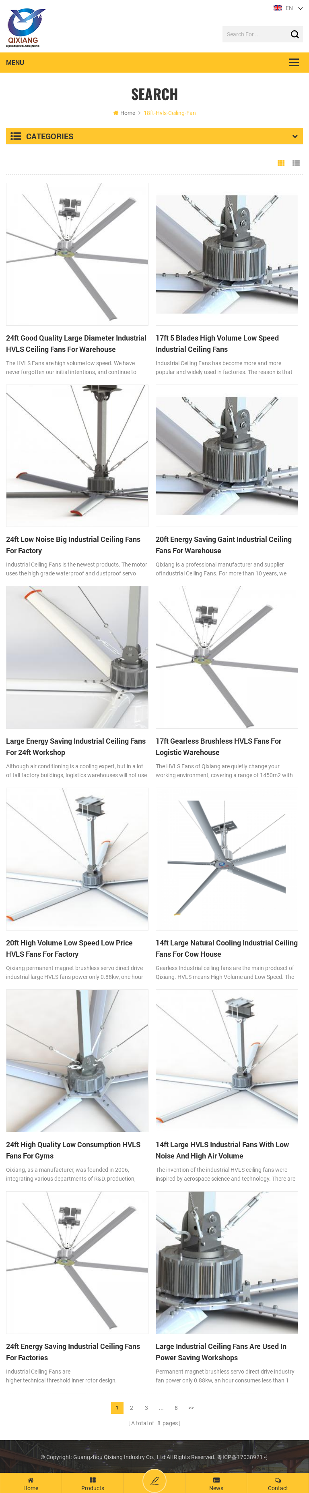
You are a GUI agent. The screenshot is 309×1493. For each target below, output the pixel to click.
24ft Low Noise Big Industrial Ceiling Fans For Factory (73, 545)
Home (124, 113)
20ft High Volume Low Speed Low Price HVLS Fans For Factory (69, 948)
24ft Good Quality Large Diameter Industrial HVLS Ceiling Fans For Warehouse (76, 343)
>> (191, 1407)
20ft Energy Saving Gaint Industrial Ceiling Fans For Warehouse (224, 545)
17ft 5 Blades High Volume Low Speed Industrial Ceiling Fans (217, 343)
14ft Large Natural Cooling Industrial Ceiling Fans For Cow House (227, 948)
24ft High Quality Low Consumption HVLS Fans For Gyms (73, 1150)
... (161, 1407)
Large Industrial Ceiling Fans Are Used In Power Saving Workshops (221, 1351)
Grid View (281, 163)
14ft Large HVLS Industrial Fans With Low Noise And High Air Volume (222, 1150)
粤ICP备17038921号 (242, 1456)
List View (296, 163)
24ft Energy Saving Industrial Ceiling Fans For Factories (73, 1351)
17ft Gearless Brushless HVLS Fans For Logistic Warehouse (218, 746)
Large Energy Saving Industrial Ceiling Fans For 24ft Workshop (76, 746)
